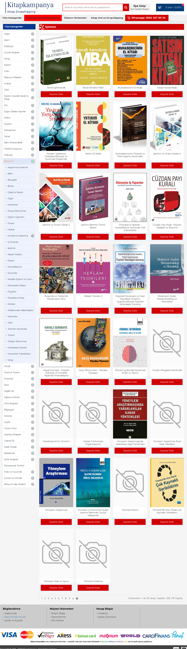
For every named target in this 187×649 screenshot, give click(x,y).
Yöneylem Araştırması (56, 510)
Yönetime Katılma (93, 581)
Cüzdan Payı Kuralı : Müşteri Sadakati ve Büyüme (167, 226)
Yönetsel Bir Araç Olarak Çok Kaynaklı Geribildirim (167, 511)
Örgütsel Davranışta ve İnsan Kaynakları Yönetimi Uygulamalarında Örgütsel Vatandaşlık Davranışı (130, 300)
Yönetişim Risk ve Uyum (56, 581)
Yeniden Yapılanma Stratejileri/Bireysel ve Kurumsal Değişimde (56, 156)
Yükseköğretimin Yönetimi (56, 441)
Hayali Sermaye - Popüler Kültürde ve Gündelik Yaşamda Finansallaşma (56, 373)
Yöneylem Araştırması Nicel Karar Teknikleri (167, 442)
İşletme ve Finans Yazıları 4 (167, 153)
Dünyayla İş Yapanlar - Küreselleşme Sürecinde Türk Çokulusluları (130, 227)
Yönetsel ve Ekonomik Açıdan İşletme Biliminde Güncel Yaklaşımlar (93, 513)
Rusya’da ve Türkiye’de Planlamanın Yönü (56, 297)
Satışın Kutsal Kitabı (167, 87)
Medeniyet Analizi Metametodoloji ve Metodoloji (167, 299)
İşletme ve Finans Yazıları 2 (56, 224)
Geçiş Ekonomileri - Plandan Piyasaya (93, 371)
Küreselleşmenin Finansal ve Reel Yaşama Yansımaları (130, 155)
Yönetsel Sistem (130, 510)
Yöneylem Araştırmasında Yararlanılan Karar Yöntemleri (130, 442)
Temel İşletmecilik (56, 87)
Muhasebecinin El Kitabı (130, 87)
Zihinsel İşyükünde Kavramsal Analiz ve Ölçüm (130, 371)
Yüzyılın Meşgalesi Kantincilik (167, 370)
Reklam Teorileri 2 (93, 296)
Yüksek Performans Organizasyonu (93, 442)
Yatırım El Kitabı (93, 153)
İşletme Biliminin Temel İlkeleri (93, 226)
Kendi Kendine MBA (93, 87)
